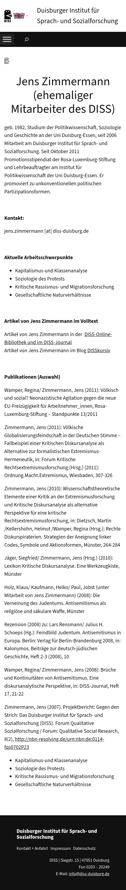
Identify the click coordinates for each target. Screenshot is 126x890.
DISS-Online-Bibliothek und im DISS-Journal (58, 338)
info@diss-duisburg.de (89, 874)
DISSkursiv (98, 350)
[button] (122, 5)
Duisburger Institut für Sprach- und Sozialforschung (57, 834)
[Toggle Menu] (7, 39)
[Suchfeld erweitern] (26, 39)
